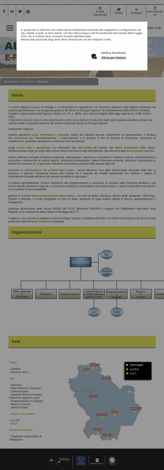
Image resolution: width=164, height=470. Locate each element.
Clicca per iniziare (113, 57)
